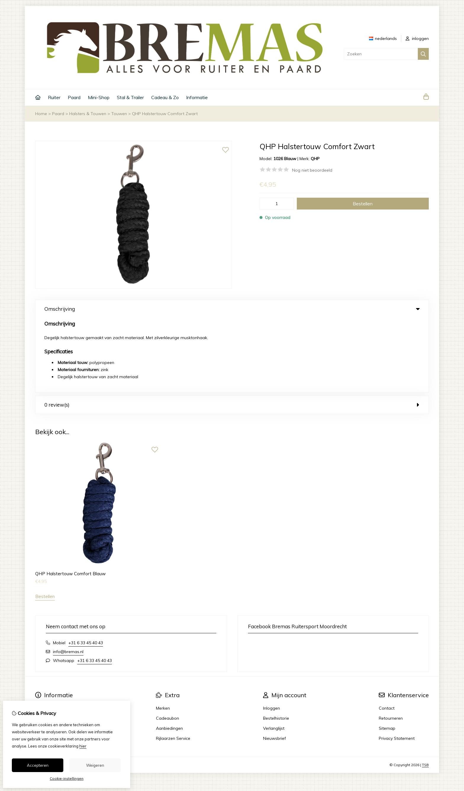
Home (41, 113)
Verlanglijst (273, 653)
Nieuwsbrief (274, 663)
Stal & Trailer (130, 97)
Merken (163, 633)
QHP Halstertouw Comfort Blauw (70, 499)
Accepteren (38, 765)
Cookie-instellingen (66, 778)
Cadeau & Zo (165, 97)
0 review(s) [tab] (232, 330)
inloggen (417, 38)
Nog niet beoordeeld (312, 170)
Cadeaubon (167, 643)
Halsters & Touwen (87, 113)
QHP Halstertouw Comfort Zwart (165, 113)
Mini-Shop (98, 97)
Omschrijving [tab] (232, 309)
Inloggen (271, 633)
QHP (315, 158)
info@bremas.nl (68, 576)
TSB (425, 690)
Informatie (197, 97)
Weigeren (95, 765)
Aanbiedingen (169, 653)
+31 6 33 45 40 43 (85, 568)
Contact (386, 633)
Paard (74, 97)
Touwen (119, 113)
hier (82, 746)
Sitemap (387, 653)
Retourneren (391, 643)
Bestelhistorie (276, 643)
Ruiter (54, 97)
